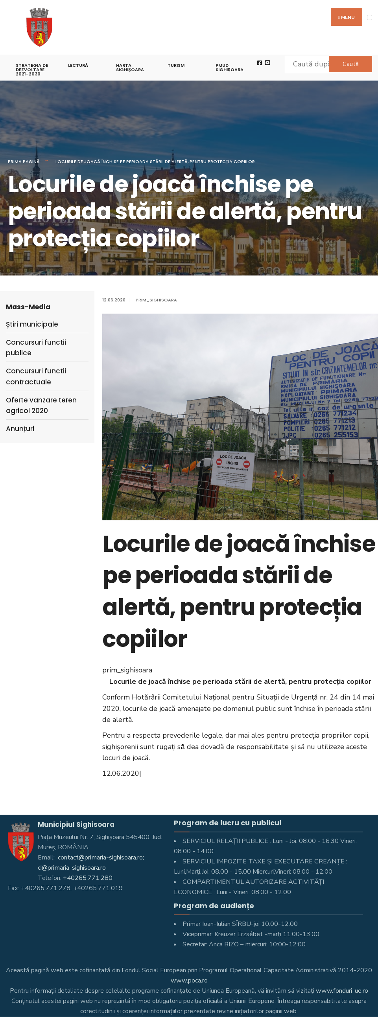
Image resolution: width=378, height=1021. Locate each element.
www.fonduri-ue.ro (342, 990)
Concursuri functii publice (36, 348)
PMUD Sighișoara (229, 67)
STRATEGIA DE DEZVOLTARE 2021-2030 (32, 69)
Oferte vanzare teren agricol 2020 (41, 405)
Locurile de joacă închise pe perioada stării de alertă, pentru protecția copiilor (155, 161)
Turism (176, 65)
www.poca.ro (189, 980)
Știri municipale (32, 324)
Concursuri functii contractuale (36, 376)
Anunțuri (20, 428)
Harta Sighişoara (130, 67)
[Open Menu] (369, 17)
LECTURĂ (78, 65)
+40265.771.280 (87, 878)
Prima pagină (24, 161)
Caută (351, 64)
